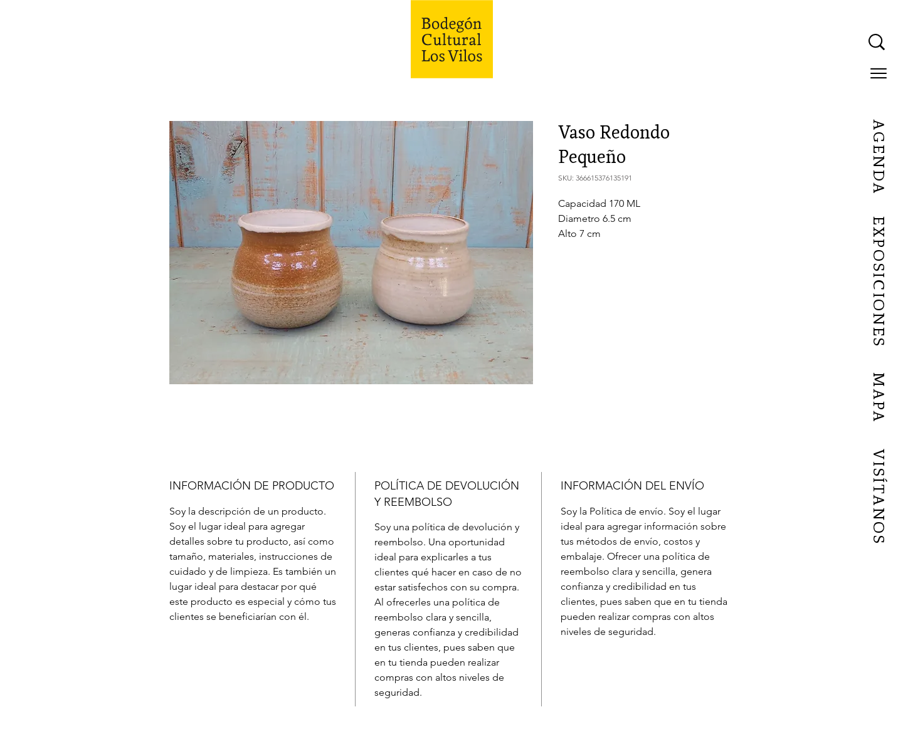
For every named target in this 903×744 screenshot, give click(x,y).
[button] (878, 73)
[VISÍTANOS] (877, 497)
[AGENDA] (877, 157)
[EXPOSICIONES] (877, 282)
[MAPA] (877, 398)
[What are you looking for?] (750, 42)
